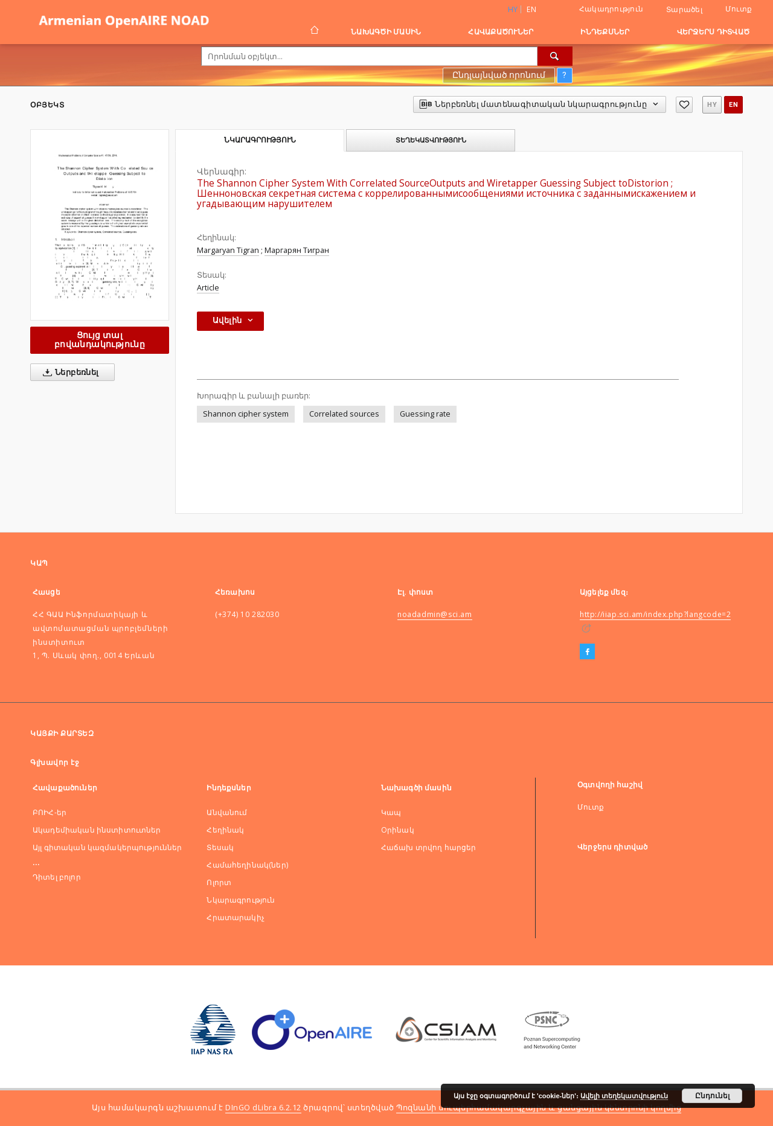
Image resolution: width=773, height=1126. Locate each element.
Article (208, 288)
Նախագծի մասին (386, 32)
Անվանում (227, 812)
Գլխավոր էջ (54, 762)
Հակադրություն (611, 9)
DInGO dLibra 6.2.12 (263, 1107)
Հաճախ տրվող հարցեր (428, 847)
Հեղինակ (225, 830)
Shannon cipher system (246, 414)
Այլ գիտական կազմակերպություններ (107, 847)
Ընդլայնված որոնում (498, 75)
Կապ (391, 812)
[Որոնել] (555, 56)
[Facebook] (587, 652)
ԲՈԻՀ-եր (49, 812)
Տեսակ (220, 847)
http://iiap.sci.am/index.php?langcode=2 (655, 614)
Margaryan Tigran (228, 250)
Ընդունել (712, 1096)
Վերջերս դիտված (713, 32)
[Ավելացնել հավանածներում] (684, 105)
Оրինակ (397, 830)
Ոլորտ (219, 882)
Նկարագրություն (241, 900)
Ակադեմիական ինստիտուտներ (97, 830)
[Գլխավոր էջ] (313, 31)
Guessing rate (425, 414)
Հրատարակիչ (236, 917)
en (531, 9)
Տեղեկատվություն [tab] (431, 140)
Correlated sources (344, 414)
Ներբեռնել (68, 372)
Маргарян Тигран (297, 250)
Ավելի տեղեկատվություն (624, 1095)
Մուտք (738, 9)
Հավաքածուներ (500, 32)
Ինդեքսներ (604, 32)
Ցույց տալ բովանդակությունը (99, 339)
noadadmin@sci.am (434, 614)
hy (712, 105)
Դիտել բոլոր (57, 877)
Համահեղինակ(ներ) (247, 865)
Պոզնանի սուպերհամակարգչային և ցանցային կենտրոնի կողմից (538, 1107)
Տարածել (684, 9)
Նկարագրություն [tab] (260, 140)
